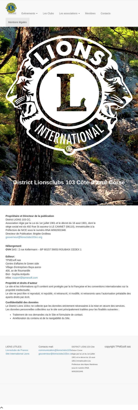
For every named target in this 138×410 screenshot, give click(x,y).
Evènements (30, 13)
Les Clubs (48, 13)
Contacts (105, 13)
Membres (90, 13)
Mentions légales (17, 22)
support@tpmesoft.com (25, 277)
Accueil (12, 13)
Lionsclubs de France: (17, 350)
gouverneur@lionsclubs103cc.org (24, 237)
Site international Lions (17, 353)
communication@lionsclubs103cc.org (58, 350)
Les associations (69, 13)
